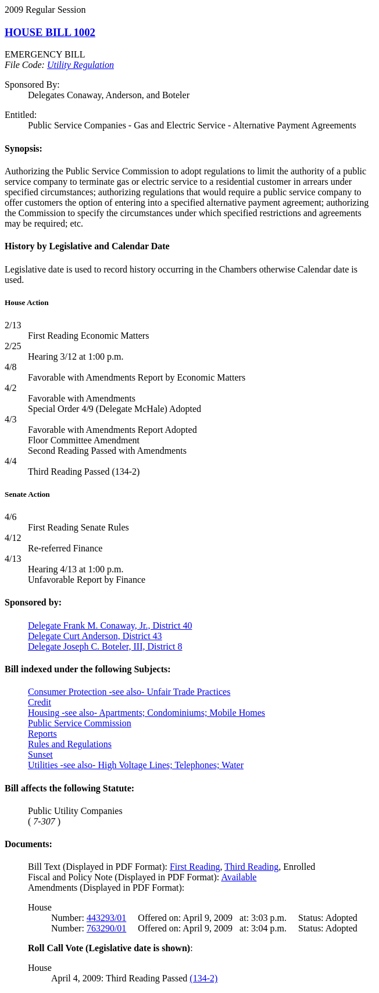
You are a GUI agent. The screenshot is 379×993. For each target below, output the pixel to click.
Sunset (40, 754)
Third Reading (251, 867)
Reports (42, 734)
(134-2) (203, 978)
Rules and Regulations (70, 744)
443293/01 (106, 918)
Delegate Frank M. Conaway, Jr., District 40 (110, 625)
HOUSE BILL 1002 (50, 32)
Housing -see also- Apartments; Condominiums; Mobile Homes (146, 713)
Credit (39, 702)
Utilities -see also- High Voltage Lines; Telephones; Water (136, 765)
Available (238, 877)
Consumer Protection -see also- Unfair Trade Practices (129, 692)
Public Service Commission (79, 723)
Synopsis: (23, 148)
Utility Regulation (80, 65)
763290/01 (106, 928)
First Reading (195, 867)
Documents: (28, 844)
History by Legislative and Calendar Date (87, 246)
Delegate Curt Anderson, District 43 (95, 636)
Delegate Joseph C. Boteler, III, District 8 (105, 646)
